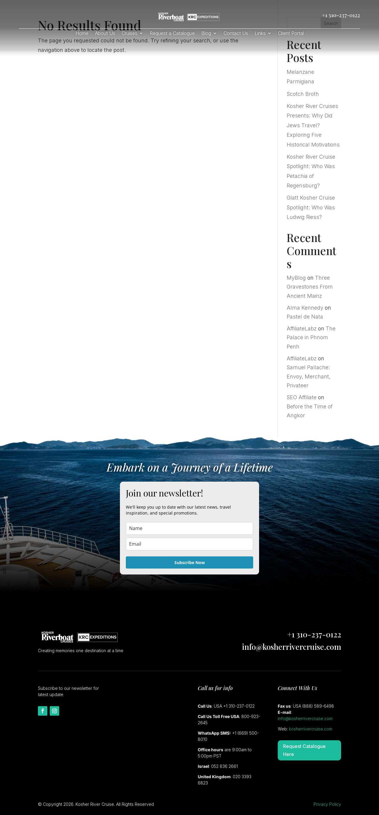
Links (260, 33)
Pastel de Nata (305, 316)
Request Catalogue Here (304, 750)
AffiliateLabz (302, 328)
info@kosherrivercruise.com (291, 647)
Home (82, 33)
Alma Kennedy (305, 308)
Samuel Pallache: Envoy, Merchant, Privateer (308, 376)
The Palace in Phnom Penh (311, 337)
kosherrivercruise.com (310, 728)
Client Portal (291, 33)
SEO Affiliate (302, 397)
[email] (189, 544)
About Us (105, 33)
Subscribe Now (189, 562)
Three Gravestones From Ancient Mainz (310, 287)
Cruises (129, 33)
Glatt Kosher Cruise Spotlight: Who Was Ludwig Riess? (311, 207)
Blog (206, 33)
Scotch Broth (303, 94)
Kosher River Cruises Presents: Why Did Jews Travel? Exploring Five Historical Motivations (313, 125)
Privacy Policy (327, 804)
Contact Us (236, 33)
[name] (189, 528)
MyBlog (296, 278)
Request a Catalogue (172, 33)
